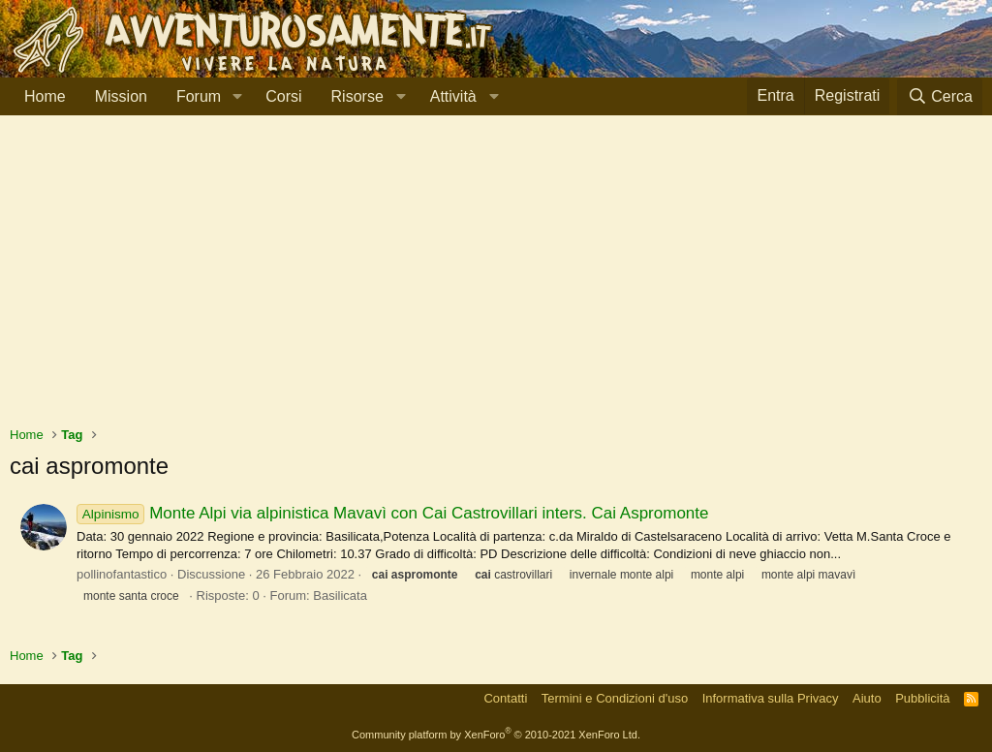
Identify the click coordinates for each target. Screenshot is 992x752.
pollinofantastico (122, 574)
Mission (121, 96)
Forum (198, 96)
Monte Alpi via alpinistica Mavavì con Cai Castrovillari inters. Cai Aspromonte (392, 513)
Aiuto (867, 698)
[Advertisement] (496, 280)
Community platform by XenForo (496, 734)
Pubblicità (922, 698)
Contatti (505, 698)
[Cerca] (939, 96)
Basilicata (340, 595)
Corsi (283, 96)
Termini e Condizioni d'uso (615, 698)
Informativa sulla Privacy (770, 698)
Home (45, 96)
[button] (237, 96)
